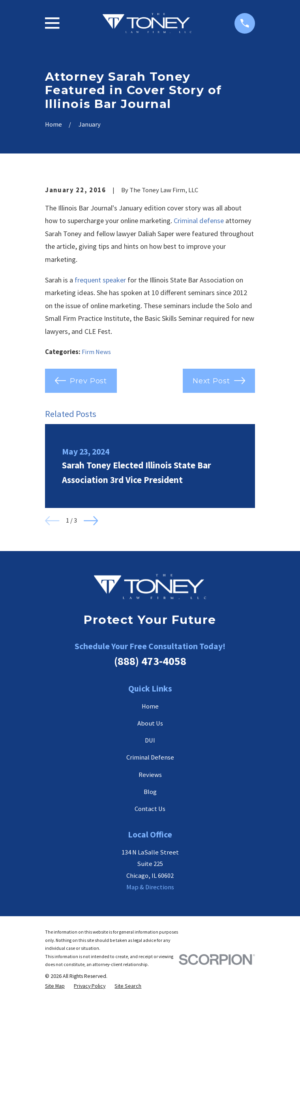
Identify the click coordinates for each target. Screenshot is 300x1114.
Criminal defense (199, 351)
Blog (150, 923)
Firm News (96, 483)
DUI (150, 872)
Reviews (150, 906)
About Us (150, 855)
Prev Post (81, 511)
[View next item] (91, 652)
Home (150, 838)
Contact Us (150, 940)
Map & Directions (150, 1019)
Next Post (219, 511)
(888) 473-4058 (150, 792)
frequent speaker (100, 411)
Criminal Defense (150, 889)
